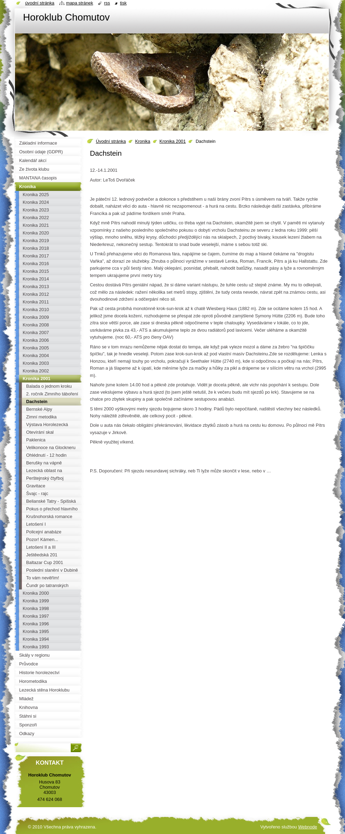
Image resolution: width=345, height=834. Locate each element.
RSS (107, 3)
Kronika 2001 (173, 141)
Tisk (123, 3)
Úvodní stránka (111, 141)
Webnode (307, 826)
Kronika (142, 141)
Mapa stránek (79, 3)
